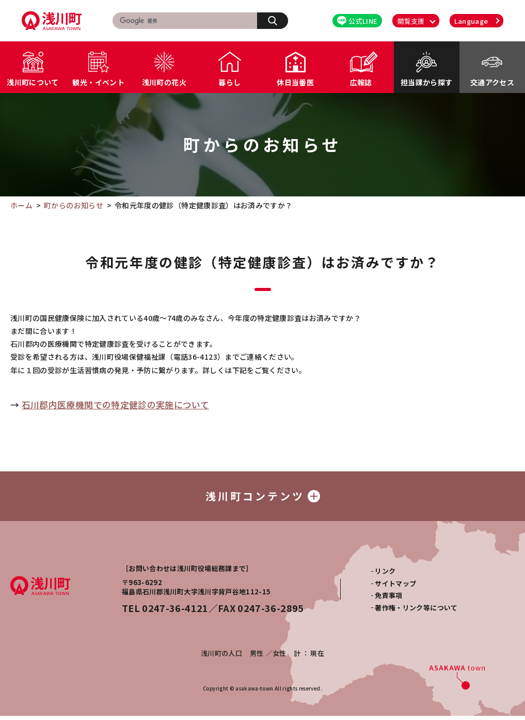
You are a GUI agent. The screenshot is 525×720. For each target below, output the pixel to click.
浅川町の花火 (164, 82)
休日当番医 (295, 82)
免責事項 (388, 599)
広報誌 (361, 82)
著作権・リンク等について (416, 612)
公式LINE (357, 21)
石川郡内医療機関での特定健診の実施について (115, 405)
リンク (385, 575)
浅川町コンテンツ (262, 498)
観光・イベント (98, 82)
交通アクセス (492, 82)
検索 (278, 20)
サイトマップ (395, 587)
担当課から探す (426, 82)
